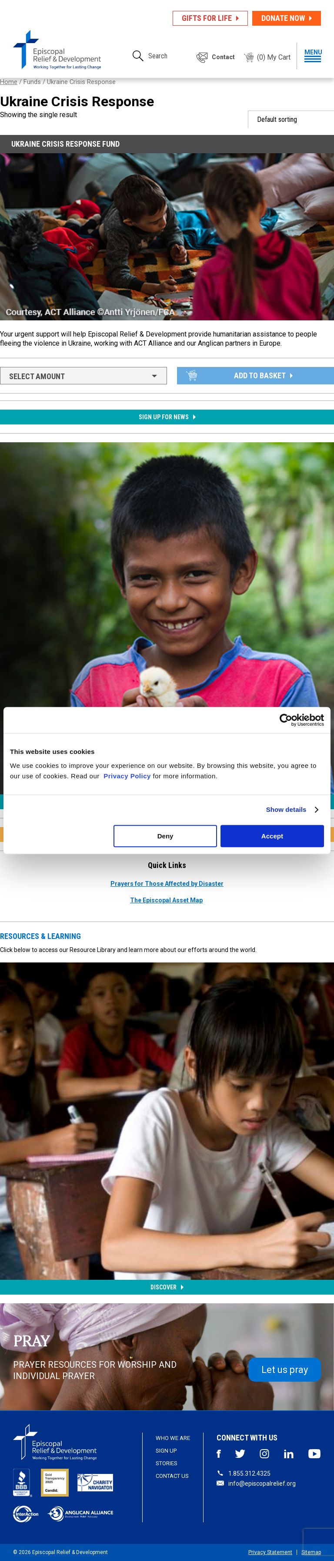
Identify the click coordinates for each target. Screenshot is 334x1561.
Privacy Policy (127, 776)
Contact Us (172, 1476)
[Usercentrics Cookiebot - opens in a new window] (286, 720)
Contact (223, 57)
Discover (163, 1287)
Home (8, 82)
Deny (165, 836)
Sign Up (166, 1450)
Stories (166, 1463)
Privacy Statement (270, 1552)
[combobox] (83, 375)
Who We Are (173, 1438)
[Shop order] (291, 119)
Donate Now (283, 18)
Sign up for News (164, 417)
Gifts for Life (207, 18)
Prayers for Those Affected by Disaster (167, 883)
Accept (272, 836)
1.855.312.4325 (244, 1473)
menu (312, 56)
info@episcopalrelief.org (256, 1483)
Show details (286, 809)
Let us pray (284, 1369)
